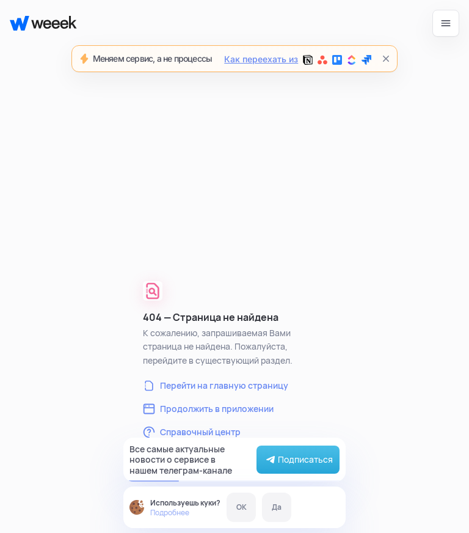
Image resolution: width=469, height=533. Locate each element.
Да (277, 507)
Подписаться (298, 459)
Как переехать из (297, 59)
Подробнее (169, 512)
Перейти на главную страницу (215, 386)
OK (241, 507)
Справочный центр (192, 432)
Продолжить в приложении (208, 408)
